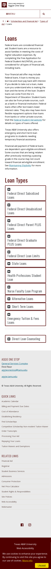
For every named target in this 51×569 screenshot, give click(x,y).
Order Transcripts (9, 431)
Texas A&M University (25, 544)
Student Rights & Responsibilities (16, 491)
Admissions (7, 476)
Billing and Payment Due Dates (15, 406)
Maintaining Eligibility (20, 165)
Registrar (6, 466)
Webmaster (7, 507)
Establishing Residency (11, 416)
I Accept (42, 565)
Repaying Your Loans (11, 441)
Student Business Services (13, 471)
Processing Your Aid (10, 436)
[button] (3, 21)
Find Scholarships (9, 421)
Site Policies (7, 496)
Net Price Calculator (10, 486)
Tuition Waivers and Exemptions (16, 446)
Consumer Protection (11, 481)
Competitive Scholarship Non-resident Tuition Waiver (25, 426)
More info (27, 560)
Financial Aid (7, 461)
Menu (10, 13)
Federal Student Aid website (28, 119)
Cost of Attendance (10, 411)
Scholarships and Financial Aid (24, 21)
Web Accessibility (9, 501)
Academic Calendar (10, 401)
